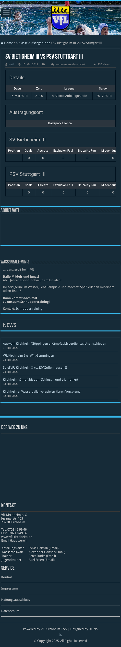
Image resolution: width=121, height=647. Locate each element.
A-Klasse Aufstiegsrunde (33, 43)
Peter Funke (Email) (42, 556)
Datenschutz (10, 611)
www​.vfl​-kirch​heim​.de (16, 537)
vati (11, 64)
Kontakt (6, 577)
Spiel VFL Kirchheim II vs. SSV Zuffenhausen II (35, 367)
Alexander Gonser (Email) (47, 552)
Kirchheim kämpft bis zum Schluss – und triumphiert (40, 379)
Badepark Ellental (60, 123)
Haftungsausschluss (15, 600)
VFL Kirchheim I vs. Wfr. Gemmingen (28, 355)
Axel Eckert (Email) (42, 560)
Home (6, 43)
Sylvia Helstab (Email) (44, 548)
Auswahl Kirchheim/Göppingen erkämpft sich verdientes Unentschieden (54, 343)
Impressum (9, 588)
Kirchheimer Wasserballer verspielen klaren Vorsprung (42, 391)
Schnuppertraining (28, 308)
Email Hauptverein (14, 540)
